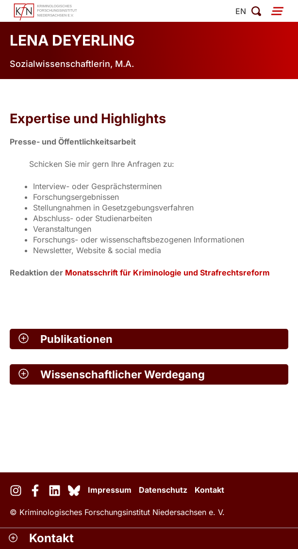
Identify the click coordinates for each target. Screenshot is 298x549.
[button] (149, 339)
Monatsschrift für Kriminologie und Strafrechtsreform (167, 272)
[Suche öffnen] (256, 11)
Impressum (110, 490)
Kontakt (209, 490)
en (240, 11)
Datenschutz (163, 490)
